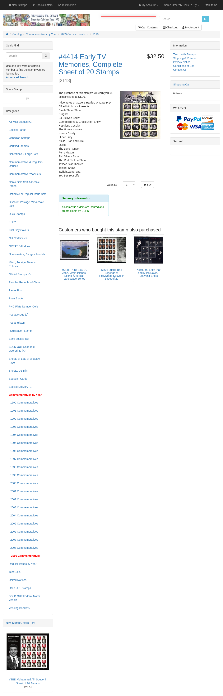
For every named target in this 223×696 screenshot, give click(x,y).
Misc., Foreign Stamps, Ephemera (22, 264)
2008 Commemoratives (23, 547)
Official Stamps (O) (20, 274)
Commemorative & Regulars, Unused (26, 164)
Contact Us (179, 69)
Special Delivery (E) (20, 386)
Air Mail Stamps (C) (20, 121)
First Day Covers (19, 230)
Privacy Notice (181, 62)
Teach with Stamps (184, 54)
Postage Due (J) (18, 314)
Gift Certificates (18, 238)
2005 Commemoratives (23, 523)
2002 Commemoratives (23, 499)
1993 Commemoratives (23, 426)
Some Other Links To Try (181, 5)
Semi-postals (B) (19, 338)
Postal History (17, 322)
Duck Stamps (17, 213)
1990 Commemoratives (23, 402)
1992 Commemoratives (23, 418)
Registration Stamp (20, 330)
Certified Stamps (19, 145)
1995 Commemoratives (23, 442)
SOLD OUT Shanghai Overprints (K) (22, 348)
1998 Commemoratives (23, 467)
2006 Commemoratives (23, 531)
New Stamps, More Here (20, 622)
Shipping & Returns (184, 58)
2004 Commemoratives (23, 515)
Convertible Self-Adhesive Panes (24, 184)
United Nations (17, 580)
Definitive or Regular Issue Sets (27, 194)
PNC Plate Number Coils (23, 306)
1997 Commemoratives (23, 459)
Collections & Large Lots (23, 154)
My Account (190, 27)
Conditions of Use (183, 65)
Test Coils (15, 571)
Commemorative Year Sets (25, 174)
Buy (147, 184)
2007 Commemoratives (23, 539)
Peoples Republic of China (24, 282)
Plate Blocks (16, 298)
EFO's (12, 222)
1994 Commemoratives (23, 434)
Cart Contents (148, 27)
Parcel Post (16, 290)
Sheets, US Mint (18, 370)
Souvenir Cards (18, 378)
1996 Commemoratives (23, 450)
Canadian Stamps (19, 137)
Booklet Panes (17, 129)
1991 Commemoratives (23, 410)
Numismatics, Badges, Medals (27, 254)
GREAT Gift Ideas (19, 246)
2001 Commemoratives (23, 491)
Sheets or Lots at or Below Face (24, 360)
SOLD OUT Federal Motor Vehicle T (24, 598)
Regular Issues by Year (22, 563)
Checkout (170, 27)
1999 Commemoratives (23, 475)
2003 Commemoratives (23, 507)
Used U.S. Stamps (20, 588)
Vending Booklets (19, 608)
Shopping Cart (181, 84)
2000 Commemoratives (23, 483)
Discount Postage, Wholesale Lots (26, 204)
